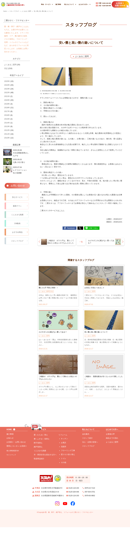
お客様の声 (110, 441)
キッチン (64, 445)
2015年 (7, 119)
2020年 (7, 100)
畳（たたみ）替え (41, 442)
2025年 (7, 81)
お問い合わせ (18, 185)
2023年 (7, 89)
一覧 (81, 242)
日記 (6, 68)
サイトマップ (11, 461)
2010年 (7, 138)
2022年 (7, 93)
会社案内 (85, 441)
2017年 (7, 111)
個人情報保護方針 (13, 457)
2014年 (7, 123)
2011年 (7, 134)
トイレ (63, 465)
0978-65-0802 (90, 502)
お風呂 (63, 449)
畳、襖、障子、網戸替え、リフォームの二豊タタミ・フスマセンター (69, 519)
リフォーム (62, 442)
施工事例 (58, 4)
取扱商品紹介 (39, 465)
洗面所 (63, 453)
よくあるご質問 (82, 56)
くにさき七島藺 (40, 457)
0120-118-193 (105, 3)
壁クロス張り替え (68, 461)
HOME (9, 436)
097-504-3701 (90, 499)
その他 (63, 469)
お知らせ (10, 445)
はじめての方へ (83, 4)
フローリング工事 (68, 457)
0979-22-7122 (90, 495)
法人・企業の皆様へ (90, 449)
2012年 (7, 130)
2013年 (7, 126)
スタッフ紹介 (87, 445)
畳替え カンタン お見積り (17, 453)
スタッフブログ (88, 453)
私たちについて (69, 4)
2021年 (7, 96)
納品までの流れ (112, 445)
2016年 (7, 115)
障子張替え (38, 450)
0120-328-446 (105, 5)
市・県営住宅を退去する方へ (45, 461)
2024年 (7, 85)
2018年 (7, 108)
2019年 (7, 104)
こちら (61, 211)
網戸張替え (38, 454)
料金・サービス (46, 4)
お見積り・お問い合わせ (16, 449)
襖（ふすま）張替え (42, 446)
